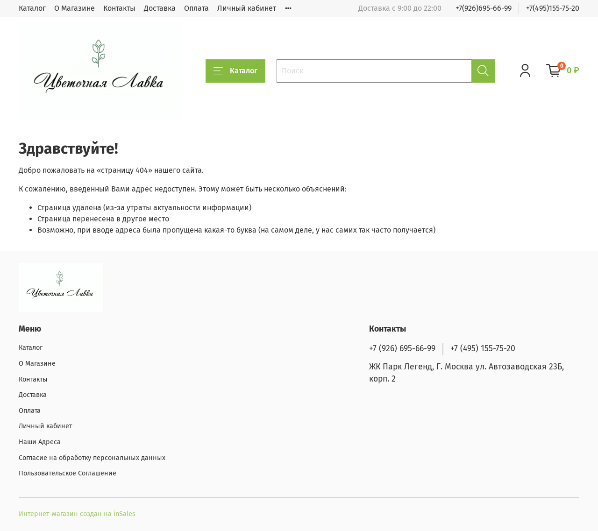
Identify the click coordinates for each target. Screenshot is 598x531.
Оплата (196, 8)
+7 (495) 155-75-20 (482, 349)
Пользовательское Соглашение (67, 473)
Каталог (32, 8)
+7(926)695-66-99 (484, 8)
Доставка (160, 8)
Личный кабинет (246, 8)
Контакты (119, 8)
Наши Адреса (40, 442)
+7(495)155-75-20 (552, 8)
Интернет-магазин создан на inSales (77, 514)
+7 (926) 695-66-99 (402, 349)
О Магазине (74, 8)
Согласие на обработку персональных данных (92, 458)
